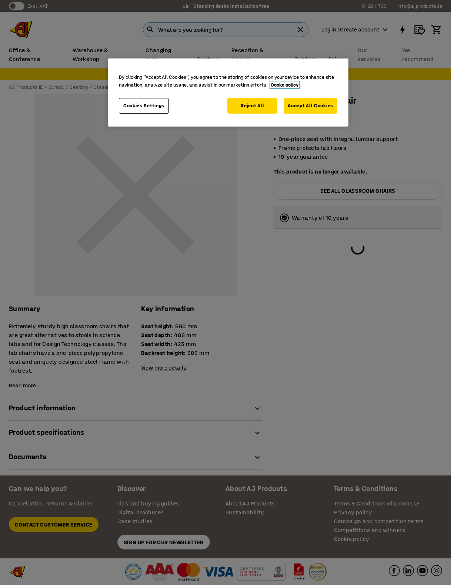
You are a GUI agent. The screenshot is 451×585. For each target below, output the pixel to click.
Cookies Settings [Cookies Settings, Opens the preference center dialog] (143, 105)
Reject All (252, 105)
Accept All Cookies (310, 105)
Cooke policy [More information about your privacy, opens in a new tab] (284, 85)
